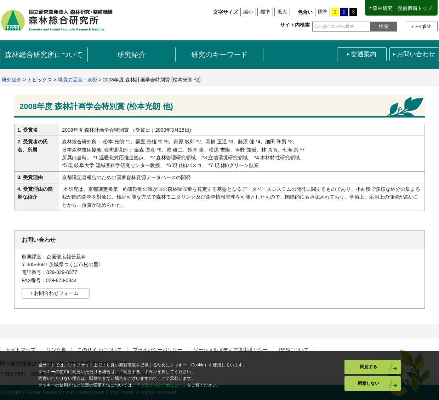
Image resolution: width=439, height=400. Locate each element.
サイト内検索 (295, 25)
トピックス (39, 79)
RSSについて (294, 350)
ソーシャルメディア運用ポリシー (230, 350)
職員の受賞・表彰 (77, 79)
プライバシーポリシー (157, 350)
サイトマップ (20, 350)
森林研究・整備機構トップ (402, 8)
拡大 (282, 12)
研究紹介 (12, 79)
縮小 (248, 12)
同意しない (368, 383)
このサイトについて (99, 350)
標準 (265, 12)
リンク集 (56, 350)
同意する (368, 366)
